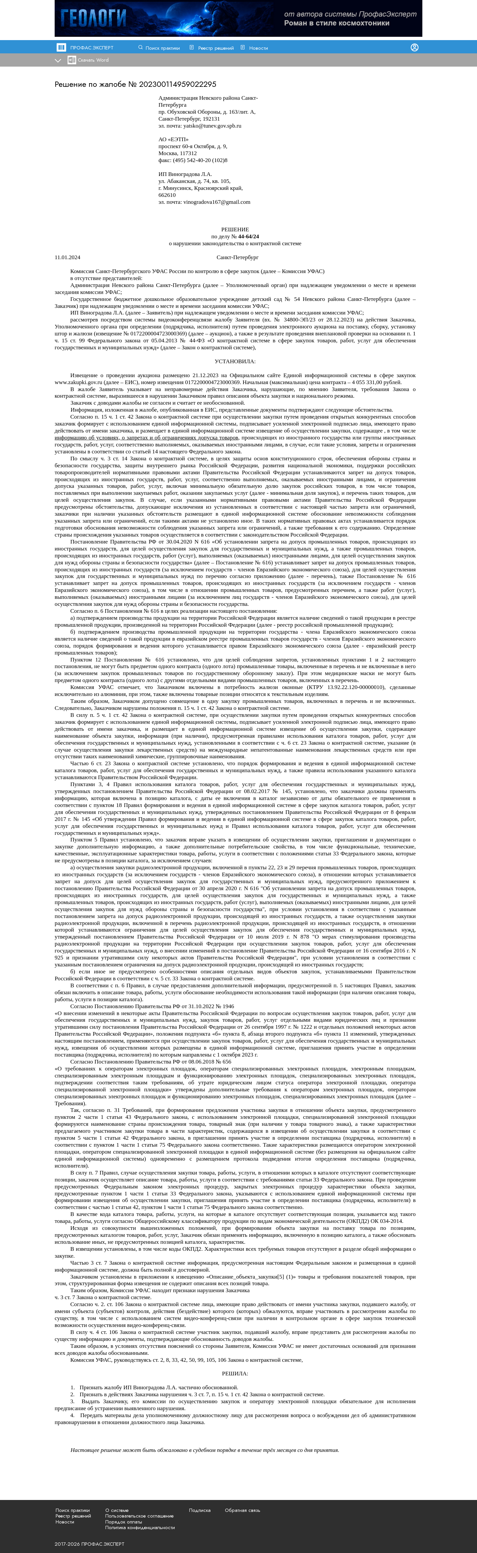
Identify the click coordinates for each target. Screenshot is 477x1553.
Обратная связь (242, 1510)
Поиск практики (163, 48)
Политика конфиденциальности (140, 1527)
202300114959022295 (177, 84)
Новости (258, 48)
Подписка (200, 1510)
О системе (117, 1510)
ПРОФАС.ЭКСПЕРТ (92, 47)
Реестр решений (216, 48)
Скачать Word (93, 60)
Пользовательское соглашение (139, 1516)
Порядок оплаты (123, 1521)
